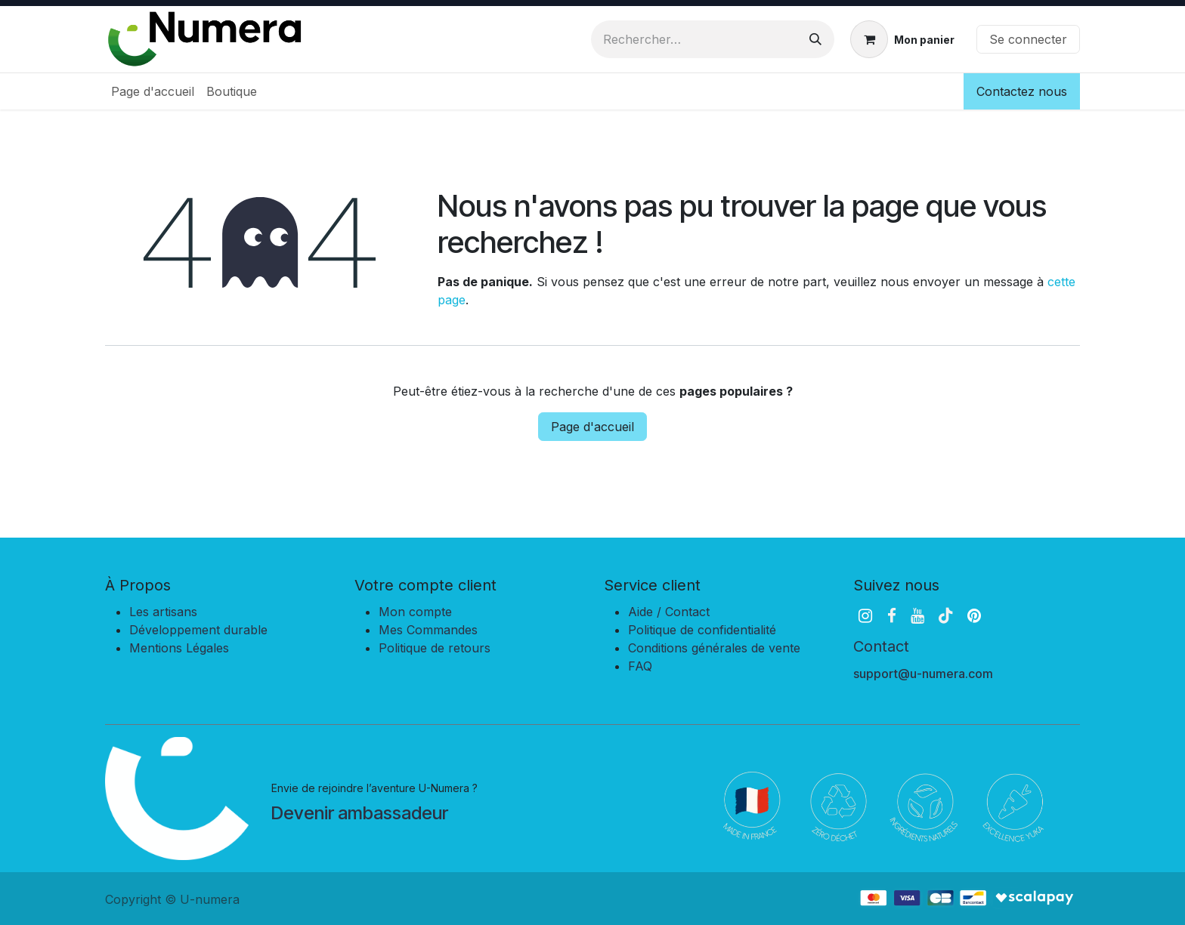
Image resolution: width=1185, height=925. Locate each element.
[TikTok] (945, 616)
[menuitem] (152, 91)
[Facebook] (891, 616)
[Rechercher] (815, 39)
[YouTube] (917, 616)
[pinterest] (974, 616)
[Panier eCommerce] (902, 39)
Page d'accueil (592, 426)
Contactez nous (1021, 91)
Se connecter (1028, 39)
